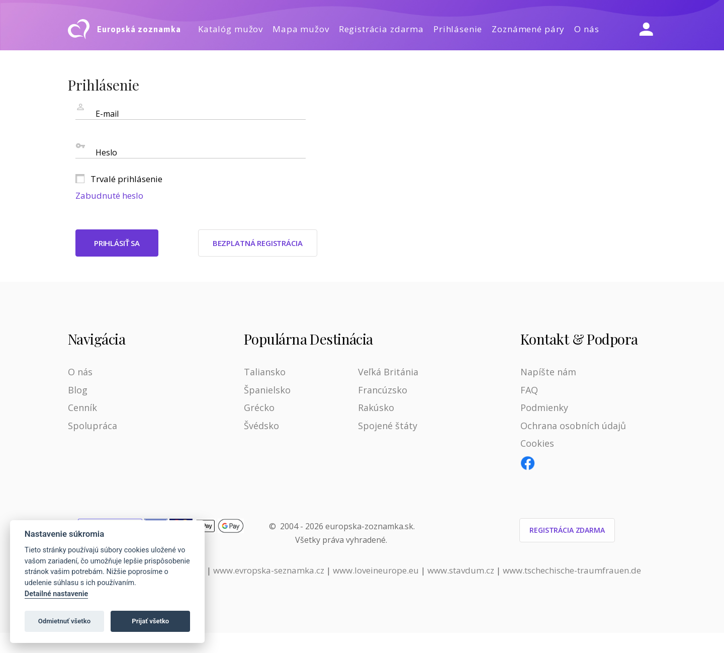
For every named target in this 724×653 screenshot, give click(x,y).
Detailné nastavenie (56, 594)
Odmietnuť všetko (64, 621)
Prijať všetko (150, 621)
